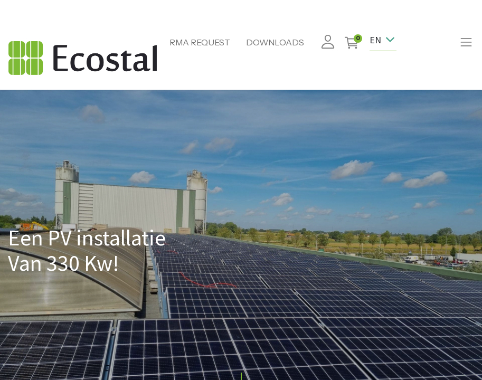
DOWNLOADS (275, 42)
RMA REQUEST (199, 42)
